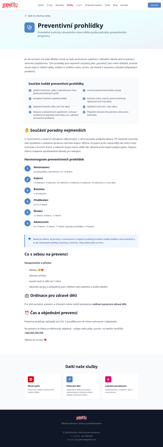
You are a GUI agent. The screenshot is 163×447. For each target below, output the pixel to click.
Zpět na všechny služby (37, 15)
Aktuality (59, 5)
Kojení (79, 5)
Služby (70, 5)
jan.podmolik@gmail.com (85, 439)
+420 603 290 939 (33, 332)
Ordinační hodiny (93, 5)
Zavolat (154, 5)
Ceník (107, 5)
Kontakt (124, 5)
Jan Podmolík (87, 436)
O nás (49, 5)
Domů (41, 5)
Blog (115, 5)
